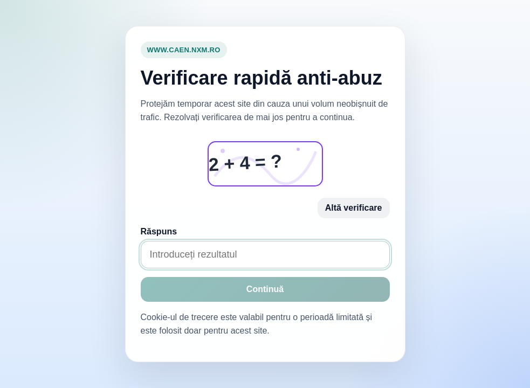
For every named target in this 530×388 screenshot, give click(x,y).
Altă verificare (353, 207)
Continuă (265, 289)
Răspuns (159, 231)
